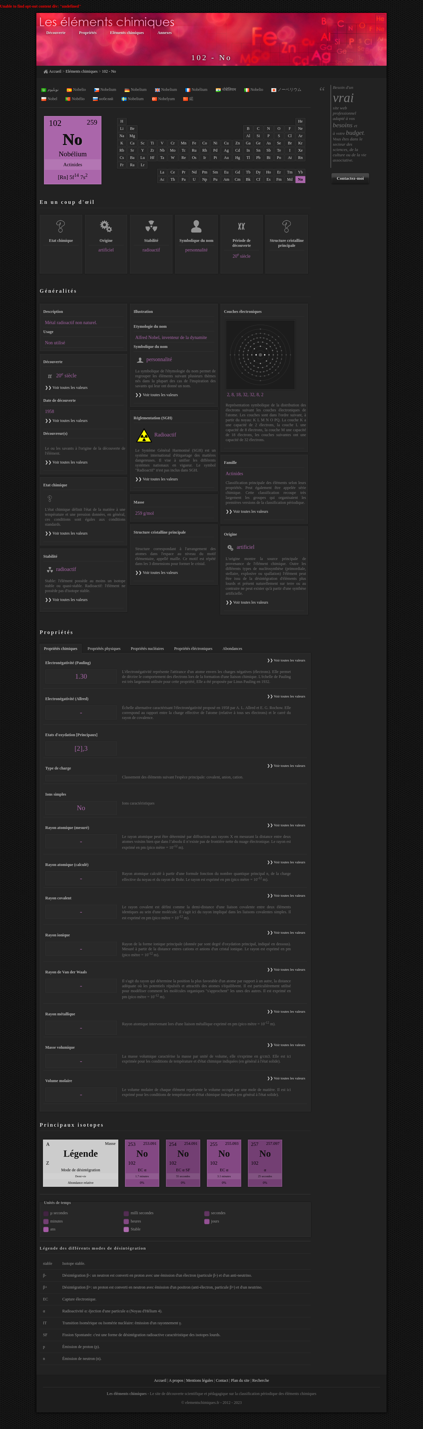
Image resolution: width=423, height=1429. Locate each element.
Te (279, 150)
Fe (194, 143)
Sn (258, 150)
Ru (194, 150)
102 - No (109, 71)
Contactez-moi (350, 178)
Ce (173, 172)
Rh (204, 150)
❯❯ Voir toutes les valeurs (156, 395)
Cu (226, 143)
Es (269, 179)
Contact (222, 1380)
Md (290, 179)
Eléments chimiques (81, 71)
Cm (237, 179)
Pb (258, 157)
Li (122, 128)
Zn (237, 143)
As (268, 143)
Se (279, 143)
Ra (132, 165)
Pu (215, 179)
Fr (122, 165)
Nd (194, 172)
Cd (237, 150)
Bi (268, 157)
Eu (226, 172)
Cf (258, 179)
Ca (132, 143)
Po (279, 157)
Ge (258, 143)
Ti (152, 143)
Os (194, 157)
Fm (279, 179)
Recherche (260, 1380)
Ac (162, 179)
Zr (152, 150)
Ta (162, 157)
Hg (237, 157)
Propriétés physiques (104, 648)
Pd (215, 150)
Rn (300, 157)
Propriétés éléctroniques (193, 648)
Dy (258, 172)
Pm (204, 172)
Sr (132, 150)
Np (204, 179)
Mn (183, 143)
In (248, 150)
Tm (290, 172)
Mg (132, 135)
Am (226, 179)
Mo (172, 150)
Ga (248, 143)
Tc (184, 150)
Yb (300, 172)
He (300, 121)
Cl (289, 135)
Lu (142, 157)
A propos (176, 1380)
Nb (162, 150)
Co (204, 143)
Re (183, 157)
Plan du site (240, 1380)
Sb (268, 150)
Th (173, 179)
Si (258, 135)
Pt (215, 157)
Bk (248, 179)
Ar (300, 135)
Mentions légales (199, 1380)
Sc (142, 143)
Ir (204, 157)
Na (122, 135)
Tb (248, 172)
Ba (132, 157)
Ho (268, 172)
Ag (226, 150)
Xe (300, 150)
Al (248, 135)
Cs (122, 157)
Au (226, 157)
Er (279, 172)
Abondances (232, 648)
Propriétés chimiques (60, 648)
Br (290, 143)
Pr (183, 172)
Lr (142, 165)
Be (132, 128)
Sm (215, 172)
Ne (300, 128)
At (290, 157)
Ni (215, 143)
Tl (248, 157)
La (162, 172)
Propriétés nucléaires (147, 648)
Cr (173, 143)
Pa (184, 179)
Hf (152, 157)
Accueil (55, 71)
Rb (122, 150)
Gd (237, 172)
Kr (300, 143)
